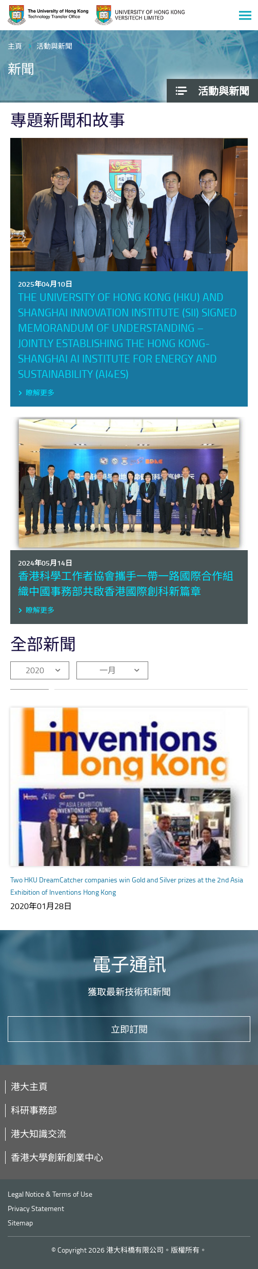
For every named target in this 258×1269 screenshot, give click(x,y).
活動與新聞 (54, 46)
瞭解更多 (40, 392)
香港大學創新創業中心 (57, 1157)
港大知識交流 (38, 1133)
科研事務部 (34, 1110)
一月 (108, 670)
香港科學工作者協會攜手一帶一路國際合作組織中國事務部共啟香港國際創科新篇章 (125, 583)
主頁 (15, 46)
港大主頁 (29, 1086)
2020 (35, 670)
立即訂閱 (129, 1029)
